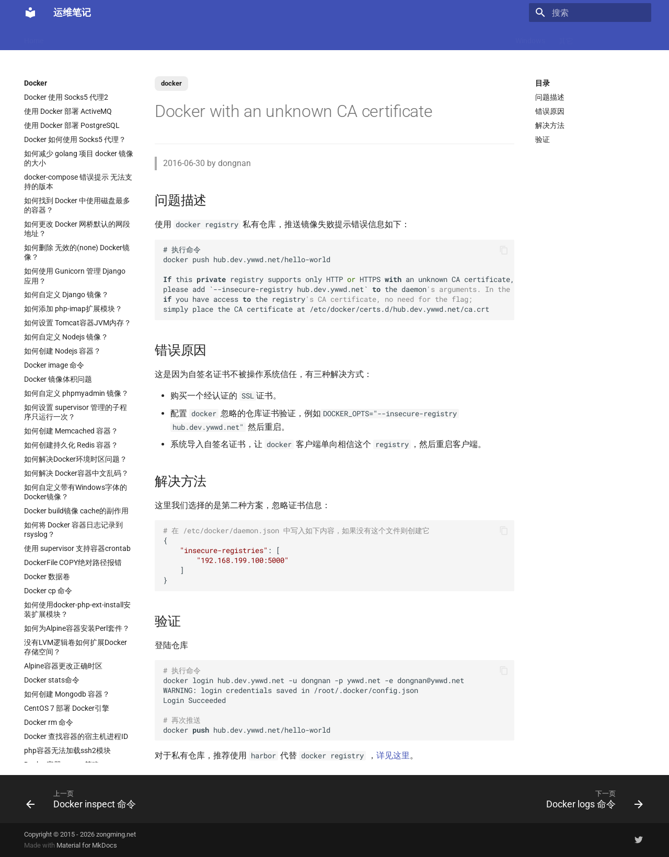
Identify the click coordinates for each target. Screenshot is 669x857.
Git (469, 37)
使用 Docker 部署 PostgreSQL (72, 125)
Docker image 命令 (54, 365)
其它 (566, 37)
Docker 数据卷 (47, 576)
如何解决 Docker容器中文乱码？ (76, 473)
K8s (196, 37)
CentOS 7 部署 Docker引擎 (66, 708)
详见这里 (393, 755)
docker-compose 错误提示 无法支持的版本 (78, 182)
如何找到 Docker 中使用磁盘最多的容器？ (77, 205)
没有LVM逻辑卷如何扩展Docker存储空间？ (75, 647)
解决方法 (549, 125)
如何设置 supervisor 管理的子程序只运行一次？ (75, 412)
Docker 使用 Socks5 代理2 (66, 97)
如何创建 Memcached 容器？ (71, 431)
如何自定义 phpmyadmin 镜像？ (76, 393)
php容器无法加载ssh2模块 (67, 750)
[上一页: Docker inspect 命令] (84, 799)
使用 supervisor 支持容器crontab (77, 548)
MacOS (68, 37)
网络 (394, 37)
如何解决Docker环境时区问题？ (75, 459)
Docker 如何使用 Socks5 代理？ (75, 139)
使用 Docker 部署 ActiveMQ (68, 111)
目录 (542, 83)
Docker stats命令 (51, 680)
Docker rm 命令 (48, 722)
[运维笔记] (30, 12)
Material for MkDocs (86, 845)
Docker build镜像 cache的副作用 (76, 511)
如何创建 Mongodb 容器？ (67, 694)
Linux (167, 37)
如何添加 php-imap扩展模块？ (73, 308)
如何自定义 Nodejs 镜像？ (66, 337)
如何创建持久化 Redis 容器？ (71, 445)
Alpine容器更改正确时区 (63, 666)
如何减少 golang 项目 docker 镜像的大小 (78, 158)
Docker (133, 37)
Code (224, 37)
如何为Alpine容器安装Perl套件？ (77, 628)
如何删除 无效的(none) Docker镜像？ (77, 252)
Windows (530, 37)
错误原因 (549, 111)
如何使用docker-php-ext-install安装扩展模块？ (77, 609)
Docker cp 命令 (48, 590)
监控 (443, 37)
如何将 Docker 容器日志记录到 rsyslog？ (73, 529)
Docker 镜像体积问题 (58, 379)
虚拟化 (257, 37)
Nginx (291, 37)
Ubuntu (362, 37)
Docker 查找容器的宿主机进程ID (76, 736)
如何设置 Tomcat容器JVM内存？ (77, 323)
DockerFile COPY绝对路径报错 (73, 562)
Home (33, 37)
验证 (542, 139)
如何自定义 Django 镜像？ (66, 294)
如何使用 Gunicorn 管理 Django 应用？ (74, 276)
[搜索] (590, 12)
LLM (101, 37)
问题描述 (549, 97)
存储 (494, 37)
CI (419, 37)
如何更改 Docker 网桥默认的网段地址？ (77, 229)
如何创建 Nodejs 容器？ (62, 351)
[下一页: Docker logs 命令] (591, 799)
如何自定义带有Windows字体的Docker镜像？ (75, 492)
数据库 (325, 37)
